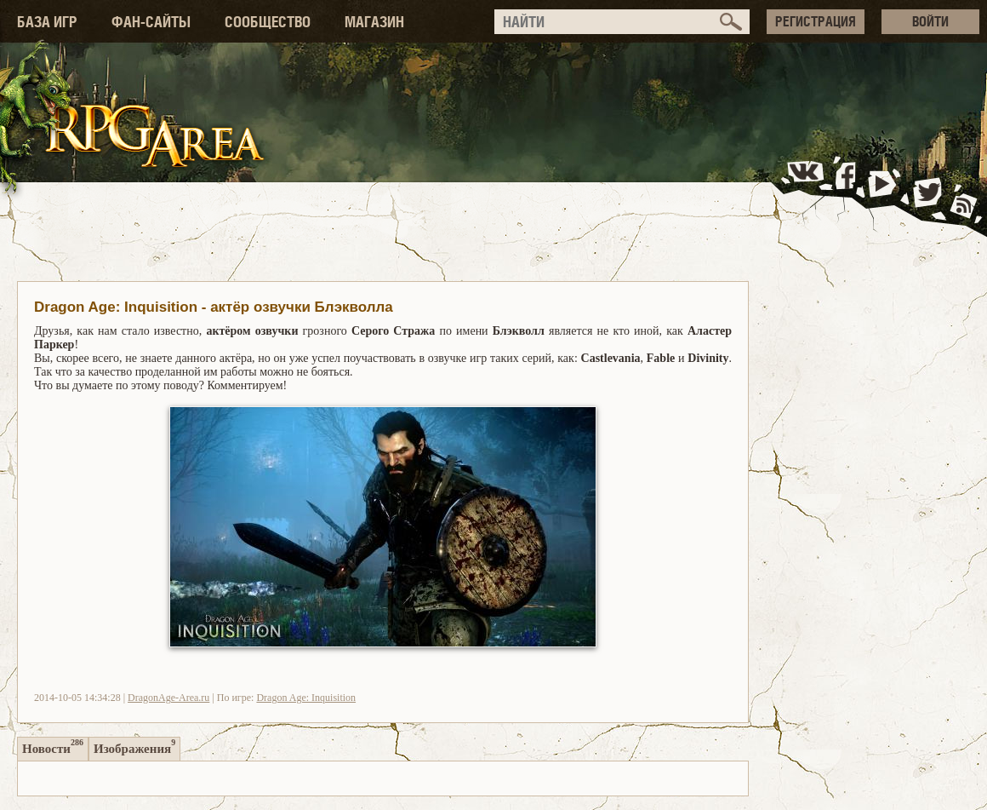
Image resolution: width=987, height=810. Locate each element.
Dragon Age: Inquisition (306, 698)
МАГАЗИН (374, 22)
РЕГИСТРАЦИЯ (815, 21)
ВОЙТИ (930, 21)
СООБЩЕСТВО (268, 22)
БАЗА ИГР (47, 22)
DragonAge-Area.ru (168, 698)
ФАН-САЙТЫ (151, 22)
